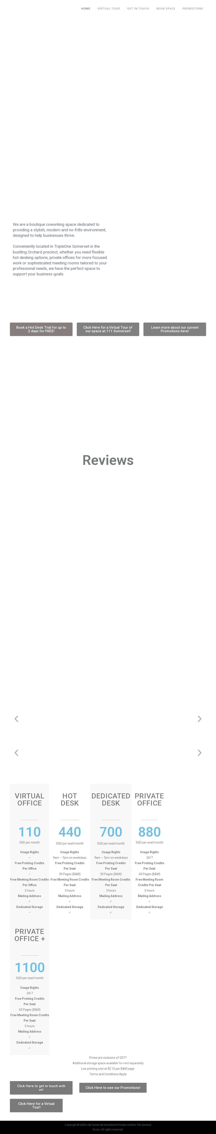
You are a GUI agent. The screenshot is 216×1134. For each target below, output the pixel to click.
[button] (41, 329)
